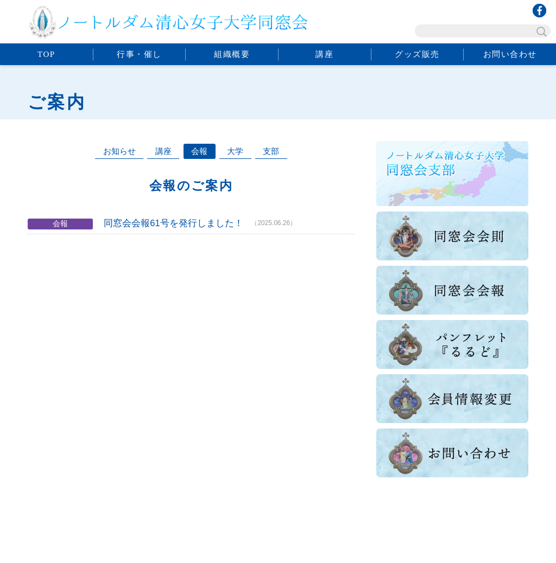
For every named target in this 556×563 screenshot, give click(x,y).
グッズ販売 (417, 54)
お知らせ (119, 151)
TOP (46, 54)
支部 (271, 151)
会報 (199, 151)
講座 (324, 54)
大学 (235, 151)
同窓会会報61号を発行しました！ (173, 223)
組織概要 (232, 54)
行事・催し (139, 54)
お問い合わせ (510, 54)
